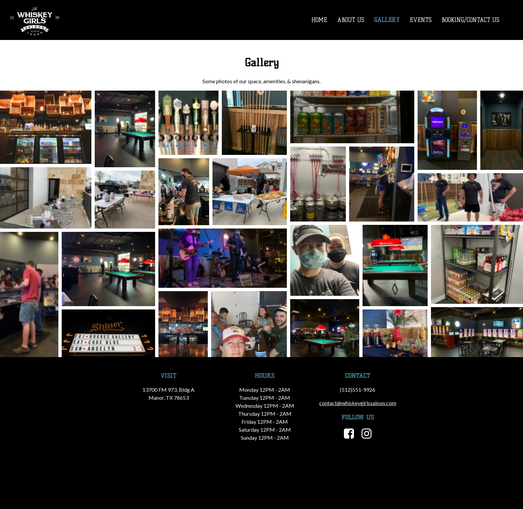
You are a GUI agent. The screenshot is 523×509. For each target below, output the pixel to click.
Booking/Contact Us (470, 20)
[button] (45, 127)
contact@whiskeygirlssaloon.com (357, 403)
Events (421, 20)
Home (319, 20)
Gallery (387, 20)
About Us (350, 20)
